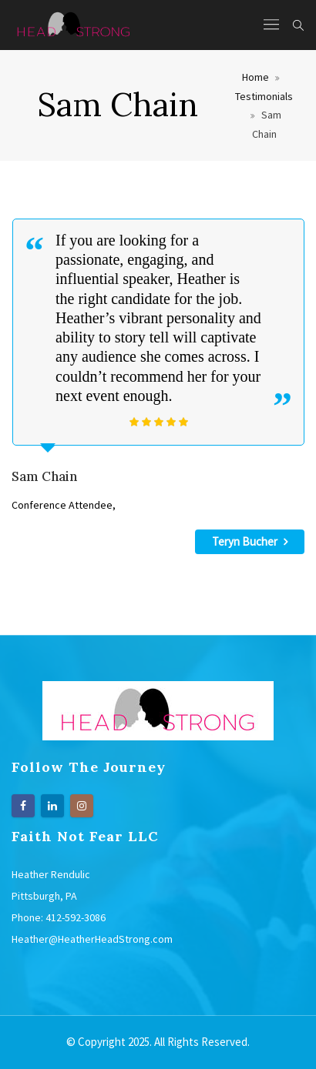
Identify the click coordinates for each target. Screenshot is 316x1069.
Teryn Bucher (249, 541)
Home (255, 77)
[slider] (159, 422)
